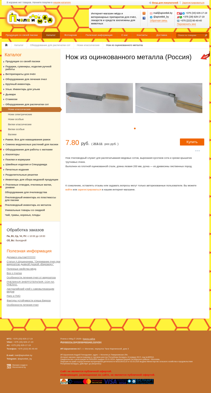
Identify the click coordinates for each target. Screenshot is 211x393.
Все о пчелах (14, 273)
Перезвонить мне (186, 24)
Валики (12, 134)
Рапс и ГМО (14, 296)
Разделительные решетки (21, 174)
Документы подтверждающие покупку (81, 342)
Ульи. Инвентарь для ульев (22, 89)
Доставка (161, 35)
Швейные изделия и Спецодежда (26, 164)
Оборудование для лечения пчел (26, 79)
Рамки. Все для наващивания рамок (27, 139)
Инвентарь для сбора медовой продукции (31, 179)
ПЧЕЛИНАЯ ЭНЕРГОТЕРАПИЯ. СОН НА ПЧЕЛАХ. (30, 283)
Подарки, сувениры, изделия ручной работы (28, 68)
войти (68, 189)
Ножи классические (19, 109)
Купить (191, 142)
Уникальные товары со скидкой (25, 210)
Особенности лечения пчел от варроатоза (31, 277)
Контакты (142, 35)
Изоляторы (12, 154)
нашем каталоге (62, 2)
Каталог (51, 35)
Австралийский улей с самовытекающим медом (30, 290)
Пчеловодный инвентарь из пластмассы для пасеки (30, 199)
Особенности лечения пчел (23, 304)
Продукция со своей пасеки (22, 35)
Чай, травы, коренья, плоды (23, 215)
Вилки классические (20, 124)
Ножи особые (16, 119)
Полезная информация (99, 35)
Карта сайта (89, 339)
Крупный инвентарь (18, 84)
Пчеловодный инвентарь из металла (28, 205)
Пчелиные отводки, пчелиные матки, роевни (28, 186)
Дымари (10, 94)
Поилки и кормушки (17, 159)
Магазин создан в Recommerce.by (19, 366)
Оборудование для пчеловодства (26, 192)
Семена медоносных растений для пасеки (31, 144)
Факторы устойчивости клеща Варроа (29, 300)
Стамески (11, 99)
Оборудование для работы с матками (28, 149)
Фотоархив (70, 35)
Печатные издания (17, 169)
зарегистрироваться (89, 189)
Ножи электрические (20, 114)
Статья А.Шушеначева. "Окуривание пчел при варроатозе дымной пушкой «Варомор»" (33, 263)
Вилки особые (16, 129)
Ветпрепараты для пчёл (20, 74)
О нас (124, 35)
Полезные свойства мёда (21, 268)
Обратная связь (158, 20)
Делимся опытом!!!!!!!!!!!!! (21, 257)
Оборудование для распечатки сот (27, 104)
